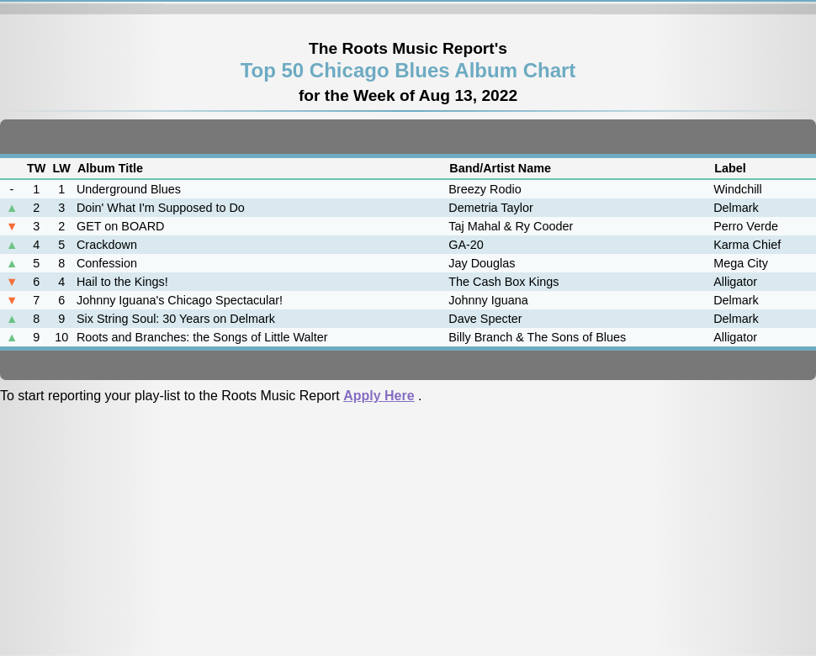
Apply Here (378, 395)
